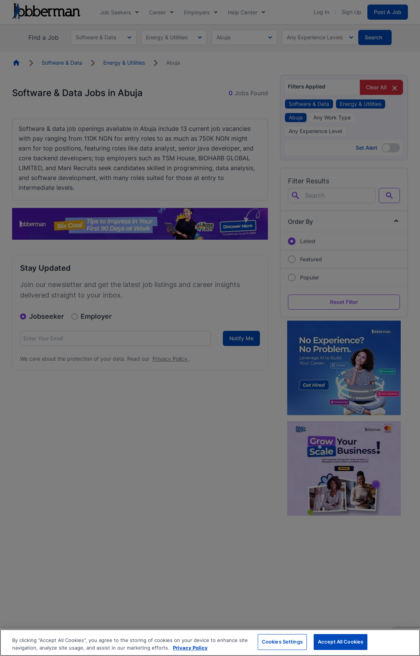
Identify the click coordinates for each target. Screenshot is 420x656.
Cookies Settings (282, 642)
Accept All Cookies (340, 642)
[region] (210, 642)
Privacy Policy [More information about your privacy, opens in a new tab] (190, 648)
